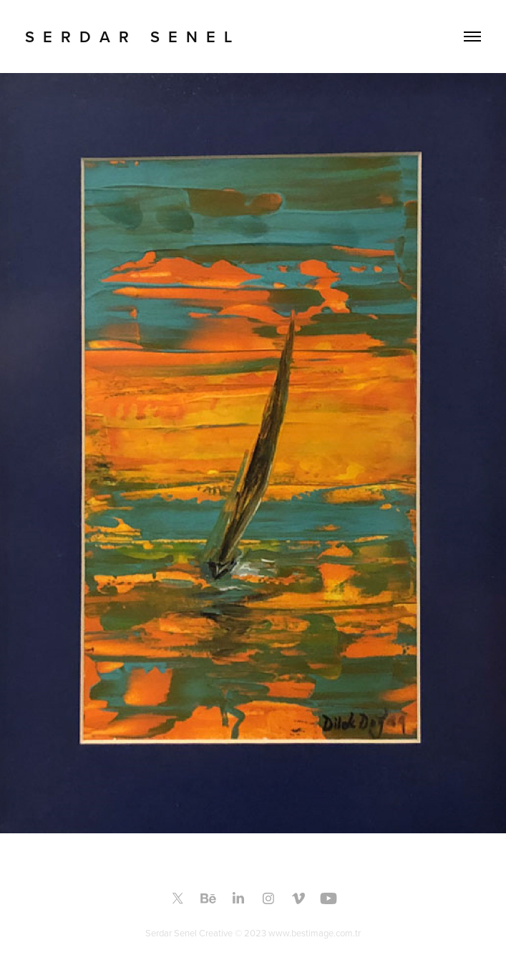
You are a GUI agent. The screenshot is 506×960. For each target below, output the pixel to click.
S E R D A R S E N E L (128, 36)
